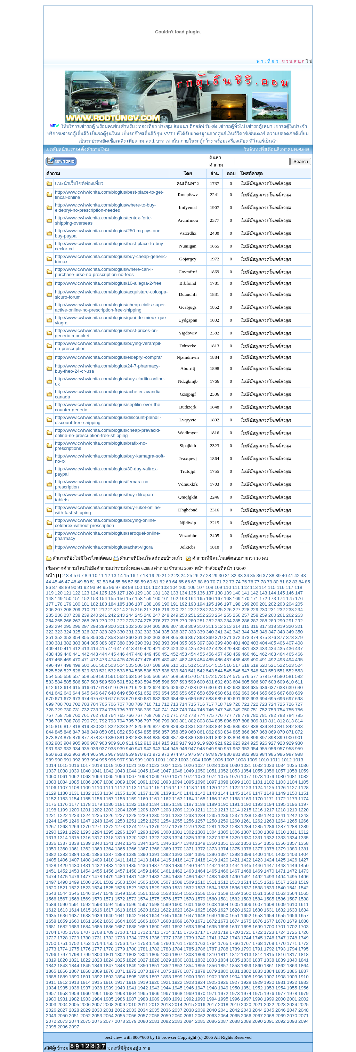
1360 (62, 848)
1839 (280, 960)
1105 (303, 782)
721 (245, 704)
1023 (154, 765)
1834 (223, 960)
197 (228, 604)
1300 (166, 832)
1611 (303, 904)
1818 (303, 954)
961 (59, 754)
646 (94, 693)
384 (85, 643)
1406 (62, 860)
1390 (143, 854)
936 (94, 748)
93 (92, 587)
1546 (85, 893)
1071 (177, 776)
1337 (62, 843)
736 (121, 709)
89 (67, 587)
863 (218, 732)
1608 (269, 904)
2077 (108, 1021)
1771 (292, 943)
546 (236, 670)
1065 (108, 776)
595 (156, 682)
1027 (200, 765)
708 (130, 704)
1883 (257, 971)
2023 (280, 1004)
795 (130, 720)
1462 (177, 871)
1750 (51, 943)
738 (139, 709)
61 (156, 581)
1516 (269, 882)
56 (124, 581)
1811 (223, 954)
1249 (108, 821)
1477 (85, 876)
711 (156, 704)
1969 (189, 993)
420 (148, 648)
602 (218, 682)
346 (263, 631)
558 (85, 676)
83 (295, 581)
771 (174, 715)
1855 (200, 965)
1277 (166, 826)
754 (281, 709)
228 (245, 609)
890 (201, 737)
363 (156, 637)
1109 (85, 787)
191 (174, 604)
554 (50, 676)
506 (139, 665)
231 (272, 609)
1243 (303, 815)
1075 (223, 776)
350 (299, 631)
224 (210, 609)
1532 (189, 887)
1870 (108, 971)
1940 (120, 987)
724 (272, 704)
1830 (177, 960)
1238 (246, 815)
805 (218, 720)
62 (162, 581)
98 (124, 587)
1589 (51, 904)
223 (201, 609)
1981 (62, 999)
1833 (212, 960)
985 (272, 754)
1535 (223, 887)
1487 (200, 876)
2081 (154, 1021)
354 (76, 637)
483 (192, 659)
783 (281, 715)
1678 (280, 921)
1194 (269, 804)
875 (67, 737)
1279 (189, 826)
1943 (154, 987)
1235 (212, 815)
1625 (200, 910)
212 (103, 609)
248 (165, 615)
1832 (200, 960)
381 (59, 643)
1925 (212, 982)
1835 (234, 960)
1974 (246, 993)
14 (120, 575)
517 (236, 665)
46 (61, 581)
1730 (85, 937)
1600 (177, 904)
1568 (74, 898)
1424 (269, 860)
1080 (280, 776)
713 (174, 704)
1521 (62, 887)
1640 (108, 915)
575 (236, 676)
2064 (223, 1015)
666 (272, 693)
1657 (303, 915)
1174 (303, 798)
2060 (177, 1015)
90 (73, 587)
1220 (303, 809)
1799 (85, 954)
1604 (223, 904)
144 (272, 593)
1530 (166, 887)
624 (156, 687)
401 (236, 643)
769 (156, 715)
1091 (143, 782)
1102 (269, 782)
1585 (269, 898)
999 (139, 759)
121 (67, 593)
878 (94, 737)
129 (139, 593)
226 (228, 609)
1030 (234, 765)
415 (103, 648)
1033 (269, 765)
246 (148, 615)
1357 (292, 843)
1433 (108, 865)
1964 (131, 993)
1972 (223, 993)
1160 (143, 798)
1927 (234, 982)
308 (183, 626)
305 (156, 626)
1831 (189, 960)
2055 (120, 1015)
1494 (280, 876)
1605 (234, 904)
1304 (212, 832)
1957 (51, 993)
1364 (108, 848)
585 (67, 682)
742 (174, 709)
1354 (257, 843)
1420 (223, 860)
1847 (108, 965)
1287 (280, 826)
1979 (303, 993)
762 (94, 715)
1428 (51, 865)
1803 (131, 954)
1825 (120, 960)
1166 (212, 798)
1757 (131, 943)
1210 (189, 809)
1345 (154, 843)
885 (156, 737)
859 (183, 732)
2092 (280, 1021)
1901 (200, 976)
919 (201, 743)
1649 (212, 915)
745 (201, 709)
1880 (223, 971)
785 (299, 715)
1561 (257, 893)
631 (218, 687)
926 (263, 743)
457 (218, 654)
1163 (177, 798)
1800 (97, 954)
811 (272, 720)
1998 (257, 999)
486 (218, 659)
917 (183, 743)
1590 (62, 904)
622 (139, 687)
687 (201, 698)
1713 (154, 932)
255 (228, 615)
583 (50, 682)
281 (201, 620)
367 (192, 637)
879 (103, 737)
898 (272, 737)
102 (156, 587)
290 (281, 620)
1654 (269, 915)
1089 (120, 782)
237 (67, 615)
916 (174, 743)
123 (85, 593)
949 (210, 748)
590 (112, 682)
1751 (62, 943)
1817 (292, 954)
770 (165, 715)
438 (50, 654)
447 (130, 654)
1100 (246, 782)
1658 (51, 921)
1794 (292, 949)
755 (290, 709)
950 (218, 748)
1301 (177, 832)
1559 (234, 893)
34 (246, 575)
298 (94, 626)
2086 (212, 1021)
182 (94, 604)
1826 (131, 960)
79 (269, 581)
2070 (292, 1015)
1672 (212, 921)
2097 (74, 1026)
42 (297, 575)
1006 (218, 759)
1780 (131, 949)
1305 (223, 832)
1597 (143, 904)
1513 (234, 882)
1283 (234, 826)
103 (165, 587)
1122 (234, 787)
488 (236, 659)
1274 (131, 826)
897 (263, 737)
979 (218, 754)
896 (254, 737)
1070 (166, 776)
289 (272, 620)
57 (130, 581)
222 (192, 609)
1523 (85, 887)
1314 (62, 837)
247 (156, 615)
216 (139, 609)
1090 (131, 782)
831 (192, 726)
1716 (189, 932)
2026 (51, 1010)
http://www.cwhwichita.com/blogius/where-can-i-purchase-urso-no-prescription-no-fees (104, 272)
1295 (108, 832)
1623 (177, 910)
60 (149, 581)
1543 (51, 893)
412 (76, 648)
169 (236, 598)
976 (192, 754)
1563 (280, 893)
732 (85, 709)
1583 (246, 898)
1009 (252, 759)
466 (299, 654)
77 (257, 581)
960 (50, 754)
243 (121, 615)
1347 (177, 843)
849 (94, 732)
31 (227, 575)
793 (112, 720)
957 (281, 748)
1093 (166, 782)
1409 (97, 860)
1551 (143, 893)
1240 (269, 815)
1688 (131, 926)
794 (121, 720)
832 (201, 726)
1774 (62, 949)
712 (165, 704)
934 (76, 748)
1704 (51, 932)
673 (76, 698)
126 (112, 593)
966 (103, 754)
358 (112, 637)
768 (148, 715)
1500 (85, 882)
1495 (292, 876)
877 (85, 737)
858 (174, 732)
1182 (131, 804)
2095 (51, 1026)
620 (121, 687)
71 (219, 581)
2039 (200, 1010)
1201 (85, 809)
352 (59, 637)
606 (254, 682)
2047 (292, 1010)
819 (85, 726)
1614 (74, 910)
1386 (97, 854)
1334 (292, 837)
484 (201, 659)
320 (290, 626)
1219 (292, 809)
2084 (189, 1021)
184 (112, 604)
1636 (62, 915)
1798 (74, 954)
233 (290, 609)
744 (192, 709)
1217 (269, 809)
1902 (212, 976)
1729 (74, 937)
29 (215, 575)
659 (210, 693)
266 (67, 620)
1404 (303, 854)
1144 (223, 793)
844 (50, 732)
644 (76, 693)
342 (228, 631)
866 (245, 732)
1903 (223, 976)
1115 (154, 787)
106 (191, 587)
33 (240, 575)
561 (112, 676)
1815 (269, 954)
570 (192, 676)
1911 (51, 982)
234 (299, 609)
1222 (62, 815)
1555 (189, 893)
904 (67, 743)
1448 (280, 865)
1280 (200, 826)
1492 (257, 876)
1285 (257, 826)
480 (165, 659)
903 (59, 743)
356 (94, 637)
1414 (154, 860)
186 (130, 604)
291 (290, 620)
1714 (166, 932)
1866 (62, 971)
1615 (85, 910)
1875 (166, 971)
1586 (280, 898)
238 (76, 615)
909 (112, 743)
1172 (280, 798)
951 (228, 748)
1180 (108, 804)
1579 (200, 898)
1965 (143, 993)
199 (245, 604)
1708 (97, 932)
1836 (246, 960)
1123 (246, 787)
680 (139, 698)
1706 (74, 932)
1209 (177, 809)
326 (85, 631)
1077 (246, 776)
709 (139, 704)
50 (86, 581)
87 (54, 587)
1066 (120, 776)
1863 (292, 965)
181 (85, 604)
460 (245, 654)
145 (281, 593)
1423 (257, 860)
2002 (303, 999)
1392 (166, 854)
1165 (200, 798)
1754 (97, 943)
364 (165, 637)
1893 (108, 976)
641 (50, 693)
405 (272, 643)
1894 (120, 976)
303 (139, 626)
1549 (120, 893)
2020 (246, 1004)
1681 (51, 926)
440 (67, 654)
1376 (246, 848)
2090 (257, 1021)
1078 (257, 776)
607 (263, 682)
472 (94, 659)
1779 (120, 949)
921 (218, 743)
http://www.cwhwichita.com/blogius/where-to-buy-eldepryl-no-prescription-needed (105, 207)
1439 (177, 865)
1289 (303, 826)
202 (272, 604)
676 (103, 698)
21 (164, 575)
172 (263, 598)
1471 (280, 871)
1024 (166, 765)
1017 (85, 765)
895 (245, 737)
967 (112, 754)
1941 (131, 987)
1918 (131, 982)
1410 (108, 860)
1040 (85, 771)
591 (121, 682)
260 (272, 615)
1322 (154, 837)
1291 (62, 832)
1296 (120, 832)
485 (210, 659)
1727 (51, 937)
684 (174, 698)
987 (290, 754)
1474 (51, 876)
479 (156, 659)
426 (201, 648)
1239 (257, 815)
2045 (269, 1010)
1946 (189, 987)
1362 (85, 848)
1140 (177, 793)
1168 (234, 798)
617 (94, 687)
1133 (97, 793)
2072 (51, 1021)
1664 (120, 921)
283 (218, 620)
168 (228, 598)
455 (201, 654)
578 (263, 676)
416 (112, 648)
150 (67, 598)
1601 (189, 904)
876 (76, 737)
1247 (85, 821)
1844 (74, 965)
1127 (292, 787)
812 (281, 720)
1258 (212, 821)
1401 (269, 854)
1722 (257, 932)
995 (103, 759)
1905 (246, 976)
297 (85, 626)
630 (210, 687)
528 (76, 670)
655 (174, 693)
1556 (200, 893)
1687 (120, 926)
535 (139, 670)
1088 (108, 782)
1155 (85, 798)
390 (139, 643)
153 (94, 598)
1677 (269, 921)
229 (254, 609)
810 (263, 720)
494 (290, 659)
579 (272, 676)
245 (139, 615)
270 (103, 620)
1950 (234, 987)
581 (290, 676)
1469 (257, 871)
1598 (154, 904)
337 (183, 631)
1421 (234, 860)
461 (254, 654)
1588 (303, 898)
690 (228, 698)
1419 (212, 860)
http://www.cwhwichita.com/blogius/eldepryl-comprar (108, 357)
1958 (62, 993)
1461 (166, 871)
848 (85, 732)
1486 (189, 876)
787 (59, 720)
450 (156, 654)
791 (94, 720)
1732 (108, 937)
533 (121, 670)
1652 (246, 915)
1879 (212, 971)
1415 (166, 860)
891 (210, 737)
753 (272, 709)
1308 (257, 832)
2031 (108, 1010)
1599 (166, 904)
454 (192, 654)
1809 (200, 954)
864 (228, 732)
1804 (143, 954)
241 (103, 615)
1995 (223, 999)
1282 (223, 826)
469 (67, 659)
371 (228, 637)
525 (50, 670)
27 (202, 575)
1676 (257, 921)
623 (148, 687)
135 (192, 593)
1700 (269, 926)
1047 (166, 771)
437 (299, 648)
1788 (223, 949)
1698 (246, 926)
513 (201, 665)
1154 (74, 798)
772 (183, 715)
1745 (257, 937)
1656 (292, 915)
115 (271, 587)
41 (290, 575)
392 (156, 643)
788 (67, 720)
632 (228, 687)
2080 (143, 1021)
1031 (246, 765)
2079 (131, 1021)
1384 (74, 854)
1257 (200, 821)
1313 (51, 837)
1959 (74, 993)
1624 (189, 910)
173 (272, 598)
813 (290, 720)
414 (94, 648)
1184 (154, 804)
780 (254, 715)
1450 (303, 865)
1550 (131, 893)
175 (290, 598)
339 (201, 631)
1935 (62, 987)
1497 (51, 882)
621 (130, 687)
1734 (131, 937)
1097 (212, 782)
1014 (51, 765)
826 (148, 726)
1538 (257, 887)
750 (245, 709)
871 (290, 732)
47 (67, 581)
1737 (166, 937)
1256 (189, 821)
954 (254, 748)
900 (290, 737)
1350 (212, 843)
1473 (303, 871)
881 (121, 737)
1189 (212, 804)
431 (245, 648)
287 (254, 620)
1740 (200, 937)
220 (174, 609)
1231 (166, 815)
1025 (177, 765)
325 (76, 631)
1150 (292, 793)
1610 (292, 904)
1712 (143, 932)
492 (272, 659)
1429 (62, 865)
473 (103, 659)
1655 (280, 915)
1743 (234, 937)
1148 (269, 793)
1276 (154, 826)
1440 (189, 865)
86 (48, 587)
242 (112, 615)
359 (121, 637)
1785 (189, 949)
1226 (108, 815)
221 (183, 609)
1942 (143, 987)
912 (139, 743)
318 (272, 626)
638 (281, 687)
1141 (189, 793)
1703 (303, 926)
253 (210, 615)
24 (183, 575)
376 (272, 637)
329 (112, 631)
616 (85, 687)
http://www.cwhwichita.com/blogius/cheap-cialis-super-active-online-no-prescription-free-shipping (111, 307)
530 (94, 670)
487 (228, 659)
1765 (223, 943)
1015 (62, 765)
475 (121, 659)
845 (59, 732)
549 (263, 670)
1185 (166, 804)
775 (210, 715)
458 (228, 654)
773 (192, 715)
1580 (212, 898)
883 (139, 737)
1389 (131, 854)
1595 (120, 904)
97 (118, 587)
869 (272, 732)
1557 (212, 893)
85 (307, 581)
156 (121, 598)
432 (254, 648)
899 (281, 737)
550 (272, 670)
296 (76, 626)
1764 (212, 943)
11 (101, 575)
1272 (108, 826)
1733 (120, 937)
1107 (62, 787)
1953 (269, 987)
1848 (120, 965)
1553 (166, 893)
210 (85, 609)
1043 (120, 771)
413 (85, 648)
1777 (97, 949)
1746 (269, 937)
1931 (280, 982)
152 (85, 598)
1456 (108, 871)
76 (250, 581)
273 (130, 620)
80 (275, 581)
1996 (234, 999)
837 (245, 726)
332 (139, 631)
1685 (97, 926)
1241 (280, 815)
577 (254, 676)
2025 (303, 1004)
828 (165, 726)
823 (121, 726)
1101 (257, 782)
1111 (108, 787)
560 (103, 676)
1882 (246, 971)
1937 (85, 987)
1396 (212, 854)
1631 (269, 910)
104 (174, 587)
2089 (246, 1021)
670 (50, 698)
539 (174, 670)
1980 (51, 999)
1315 (74, 837)
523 (290, 665)
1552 (154, 893)
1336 (51, 843)
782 (272, 715)
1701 (280, 926)
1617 (108, 910)
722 (254, 704)
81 (282, 581)
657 (192, 693)
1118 (189, 787)
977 (201, 754)
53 (105, 581)
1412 (131, 860)
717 (210, 704)
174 (281, 598)
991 (67, 759)
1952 (257, 987)
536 (148, 670)
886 (165, 737)
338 (192, 631)
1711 (131, 932)
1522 (74, 887)
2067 (257, 1015)
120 (59, 593)
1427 (303, 860)
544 (218, 670)
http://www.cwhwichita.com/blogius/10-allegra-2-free (108, 283)
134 (183, 593)
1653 (257, 915)
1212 (212, 809)
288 (263, 620)
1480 (120, 876)
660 (218, 693)
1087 (97, 782)
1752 (74, 943)
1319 (120, 837)
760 (76, 715)
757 (50, 715)
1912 (62, 982)
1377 (257, 848)
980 (228, 754)
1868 (85, 971)
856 (156, 732)
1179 (97, 804)
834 (218, 726)
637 (272, 687)
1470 (269, 871)
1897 (154, 976)
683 (165, 698)
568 (174, 676)
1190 (223, 804)
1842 (51, 965)
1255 (177, 821)
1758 (143, 943)
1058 (292, 771)
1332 (269, 837)
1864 (303, 965)
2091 (269, 1021)
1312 (303, 832)
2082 (166, 1021)
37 (265, 575)
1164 (189, 798)
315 (245, 626)
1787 (212, 949)
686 (192, 698)
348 (281, 631)
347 (272, 631)
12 (107, 575)
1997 (246, 999)
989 (50, 759)
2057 (143, 1015)
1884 (269, 971)
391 (148, 643)
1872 (131, 971)
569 (183, 676)
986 (281, 754)
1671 (200, 921)
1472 (292, 871)
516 (228, 665)
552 (290, 670)
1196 (292, 804)
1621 (154, 910)
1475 (62, 876)
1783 (166, 949)
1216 (257, 809)
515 (218, 665)
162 (174, 598)
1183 (143, 804)
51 (92, 581)
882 (130, 737)
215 (130, 609)
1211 (200, 809)
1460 (154, 871)
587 (85, 682)
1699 (257, 926)
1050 (200, 771)
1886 (292, 971)
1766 (234, 943)
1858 (234, 965)
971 (148, 754)
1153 (62, 798)
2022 (269, 1004)
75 (244, 581)
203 (281, 604)
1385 (85, 854)
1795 (303, 949)
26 (196, 575)
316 (254, 626)
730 (67, 709)
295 (67, 626)
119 (50, 593)
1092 (154, 782)
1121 (223, 787)
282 (210, 620)
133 (174, 593)
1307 (246, 832)
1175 (51, 804)
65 (181, 581)
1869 (97, 971)
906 (85, 743)
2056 (131, 1015)
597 (174, 682)
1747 (280, 937)
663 (245, 693)
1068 (143, 776)
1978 (292, 993)
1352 (234, 843)
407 (290, 643)
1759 (154, 943)
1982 (74, 999)
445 (112, 654)
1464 (200, 871)
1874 (154, 971)
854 (139, 732)
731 (76, 709)
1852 (166, 965)
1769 (269, 943)
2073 (62, 1021)
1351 (223, 843)
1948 (212, 987)
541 (192, 670)
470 (76, 659)
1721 (246, 932)
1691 (166, 926)
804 (210, 720)
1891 (85, 976)
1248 (97, 821)
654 (165, 693)
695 (272, 698)
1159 (131, 798)
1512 (223, 882)
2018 (223, 1004)
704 (94, 704)
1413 (143, 860)
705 (103, 704)
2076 (97, 1021)
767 (139, 715)
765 (121, 715)
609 (281, 682)
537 (156, 670)
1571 (108, 898)
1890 (74, 976)
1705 (62, 932)
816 (59, 726)
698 (299, 698)
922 (228, 743)
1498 (62, 882)
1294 (97, 832)
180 (76, 604)
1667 (154, 921)
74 (238, 581)
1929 (257, 982)
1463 (189, 871)
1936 (74, 987)
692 (245, 698)
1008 (241, 759)
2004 (62, 1004)
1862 (280, 965)
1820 (62, 960)
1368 (154, 848)
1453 (74, 871)
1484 (166, 876)
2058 (154, 1015)
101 (147, 587)
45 (54, 581)
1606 (246, 904)
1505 (143, 882)
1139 (166, 793)
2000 (280, 999)
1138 (154, 793)
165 (201, 598)
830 (183, 726)
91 (80, 587)
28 (208, 575)
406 (281, 643)
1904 (234, 976)
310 (201, 626)
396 (192, 643)
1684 (85, 926)
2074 (74, 1021)
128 (130, 593)
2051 (74, 1015)
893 (228, 737)
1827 (143, 960)
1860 (257, 965)
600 (201, 682)
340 (210, 631)
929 (290, 743)
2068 (269, 1015)
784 (290, 715)
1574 (143, 898)
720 (236, 704)
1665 (131, 921)
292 (299, 620)
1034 (280, 765)
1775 (74, 949)
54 (111, 581)
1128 (303, 787)
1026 (189, 765)
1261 (246, 821)
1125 (269, 787)
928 (281, 743)
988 (299, 754)
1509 (189, 882)
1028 (212, 765)
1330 (246, 837)
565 (148, 676)
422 (165, 648)
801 (183, 720)
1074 (212, 776)
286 (245, 620)
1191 (234, 804)
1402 (280, 854)
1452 (62, 871)
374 (254, 637)
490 (254, 659)
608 (272, 682)
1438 (166, 865)
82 (288, 581)
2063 (212, 1015)
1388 (120, 854)
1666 (143, 921)
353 (67, 637)
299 (103, 626)
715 (192, 704)
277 (165, 620)
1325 (189, 837)
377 (281, 637)
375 (263, 637)
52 (99, 581)
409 (50, 648)
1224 (85, 815)
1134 (108, 793)
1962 (108, 993)
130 (148, 593)
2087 (223, 1021)
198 (236, 604)
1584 (257, 898)
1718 (212, 932)
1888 (51, 976)
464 (281, 654)
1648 (200, 915)
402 (245, 643)
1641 (120, 915)
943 (156, 748)
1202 (97, 809)
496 (50, 665)
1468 (246, 871)
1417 (189, 860)
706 (112, 704)
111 (236, 587)
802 (192, 720)
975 (183, 754)
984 (263, 754)
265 (59, 620)
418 (130, 648)
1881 (234, 971)
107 (200, 587)
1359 (51, 848)
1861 (269, 965)
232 (281, 609)
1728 (62, 937)
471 (85, 659)
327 (94, 631)
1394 (189, 854)
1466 (223, 871)
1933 (303, 982)
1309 (269, 832)
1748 (292, 937)
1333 (280, 837)
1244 (51, 821)
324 (67, 631)
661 (228, 693)
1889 (62, 976)
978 (210, 754)
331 (130, 631)
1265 (292, 821)
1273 (120, 826)
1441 (200, 865)
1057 (280, 771)
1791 (257, 949)
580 (281, 676)
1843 (62, 965)
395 (183, 643)
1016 (74, 765)
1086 (85, 782)
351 (50, 637)
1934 (51, 987)
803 (201, 720)
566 (156, 676)
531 (103, 670)
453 (183, 654)
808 (245, 720)
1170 (257, 798)
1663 (108, 921)
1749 (303, 937)
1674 (234, 921)
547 (245, 670)
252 (201, 615)
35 (253, 575)
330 (121, 631)
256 (236, 615)
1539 (269, 887)
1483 (154, 876)
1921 (166, 982)
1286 (269, 826)
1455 (97, 871)
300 (112, 626)
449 (148, 654)
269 (94, 620)
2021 (257, 1004)
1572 (120, 898)
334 (156, 631)
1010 (264, 759)
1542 (303, 887)
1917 (120, 982)
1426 (292, 860)
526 (59, 670)
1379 (280, 848)
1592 (85, 904)
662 (236, 693)
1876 (177, 971)
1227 (120, 815)
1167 (223, 798)
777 (228, 715)
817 (67, 726)
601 (210, 682)
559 (94, 676)
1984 (97, 999)
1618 (120, 910)
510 (174, 665)
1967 (166, 993)
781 (263, 715)
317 (263, 626)
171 (254, 598)
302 (130, 626)
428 (218, 648)
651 (139, 693)
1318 (108, 837)
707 (121, 704)
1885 (280, 971)
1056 (269, 771)
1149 (280, 793)
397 (201, 643)
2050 (62, 1015)
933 (67, 748)
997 (121, 759)
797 (148, 720)
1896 (143, 976)
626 (174, 687)
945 (174, 748)
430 (236, 648)
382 (67, 643)
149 (59, 598)
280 (192, 620)
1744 (246, 937)
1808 (189, 954)
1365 (120, 848)
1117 (177, 787)
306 (165, 626)
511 (183, 665)
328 (103, 631)
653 (156, 693)
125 (103, 593)
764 (112, 715)
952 (236, 748)
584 (59, 682)
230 (263, 609)
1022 (143, 765)
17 (139, 575)
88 (61, 587)
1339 (85, 843)
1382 (51, 854)
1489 (223, 876)
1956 (303, 987)
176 (299, 598)
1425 (280, 860)
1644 (154, 915)
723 (263, 704)
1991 (177, 999)
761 (85, 715)
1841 (303, 960)
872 (299, 732)
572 (210, 676)
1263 (269, 821)
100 (138, 587)
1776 (85, 949)
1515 (257, 882)
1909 (292, 976)
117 (289, 587)
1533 (200, 887)
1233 (189, 815)
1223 (74, 815)
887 (174, 737)
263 (299, 615)
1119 (200, 787)
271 (112, 620)
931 (50, 748)
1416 (177, 860)
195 (210, 604)
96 (111, 587)
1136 (131, 793)
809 (254, 720)
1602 (200, 904)
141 (245, 593)
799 (165, 720)
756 (299, 709)
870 (281, 732)
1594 (108, 904)
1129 (51, 793)
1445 (246, 865)
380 (50, 643)
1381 (303, 848)
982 (245, 754)
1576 (166, 898)
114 (263, 587)
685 (183, 698)
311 (210, 626)
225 (218, 609)
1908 (280, 976)
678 (121, 698)
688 (210, 698)
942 (148, 748)
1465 (212, 871)
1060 (51, 776)
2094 (303, 1021)
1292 (74, 832)
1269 (74, 826)
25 (189, 575)
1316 (85, 837)
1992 (189, 999)
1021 (131, 765)
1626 (212, 910)
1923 (189, 982)
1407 (74, 860)
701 (67, 704)
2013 (166, 1004)
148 (50, 598)
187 (139, 604)
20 (158, 575)
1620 (143, 910)
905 (76, 743)
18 (145, 575)
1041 (97, 771)
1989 (154, 999)
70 (212, 581)
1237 (234, 815)
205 (299, 604)
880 (112, 737)
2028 (74, 1010)
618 (103, 687)
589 (103, 682)
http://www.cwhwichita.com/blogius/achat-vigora (104, 547)
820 (94, 726)
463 (272, 654)
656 (183, 693)
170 (245, 598)
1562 (269, 893)
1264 (280, 821)
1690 (154, 926)
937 (103, 748)
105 (182, 587)
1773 (51, 949)
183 (103, 604)
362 (148, 637)
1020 (120, 765)
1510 (200, 882)
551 (281, 670)
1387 (108, 854)
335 (165, 631)
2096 (62, 1026)
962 (67, 754)
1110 (97, 787)
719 (228, 704)
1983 (85, 999)
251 (192, 615)
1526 (120, 887)
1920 (154, 982)
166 (210, 598)
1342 (120, 843)
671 (59, 698)
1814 (257, 954)
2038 (189, 1010)
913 (148, 743)
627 (183, 687)
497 (59, 665)
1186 (177, 804)
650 (130, 693)
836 (236, 726)
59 (143, 581)
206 (50, 609)
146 (290, 593)
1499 (74, 882)
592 (130, 682)
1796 (51, 954)
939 (121, 748)
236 (59, 615)
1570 (97, 898)
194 (201, 604)
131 (156, 593)
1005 (206, 759)
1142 (200, 793)
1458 (131, 871)
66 (187, 581)
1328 (223, 837)
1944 (166, 987)
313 (228, 626)
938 (112, 748)
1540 (280, 887)
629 (201, 687)
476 (130, 659)
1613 (62, 910)
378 (290, 637)
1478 (97, 876)
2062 (200, 1015)
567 (165, 676)
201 (263, 604)
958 (290, 748)
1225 (97, 815)
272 (121, 620)
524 (299, 665)
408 (299, 643)
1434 (120, 865)
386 (103, 643)
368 (201, 637)
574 (228, 676)
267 (76, 620)
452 (174, 654)
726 (290, 704)
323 (59, 631)
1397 (223, 854)
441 (76, 654)
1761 (177, 943)
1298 (143, 832)
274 (139, 620)
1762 (189, 943)
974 (174, 754)
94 (99, 587)
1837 (257, 960)
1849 (131, 965)
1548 (108, 893)
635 (254, 687)
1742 (223, 937)
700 (59, 704)
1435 (131, 865)
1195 (280, 804)
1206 (143, 809)
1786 (200, 949)
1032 (257, 765)
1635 (51, 915)
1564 (292, 893)
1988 (143, 999)
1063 (85, 776)
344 (245, 631)
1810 (212, 954)
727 (299, 704)
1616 (97, 910)
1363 (97, 848)
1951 (246, 987)
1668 (166, 921)
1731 (97, 937)
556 (67, 676)
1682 (62, 926)
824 (130, 726)
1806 (166, 954)
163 (183, 598)
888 (183, 737)
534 (130, 670)
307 (174, 626)
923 (236, 743)
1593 (97, 904)
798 (156, 720)
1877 (189, 971)
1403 (292, 854)
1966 (154, 993)
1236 (223, 815)
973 (165, 754)
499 (76, 665)
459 (236, 654)
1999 (269, 999)
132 (165, 593)
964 (85, 754)
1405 (51, 860)
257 (245, 615)
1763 (200, 943)
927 (272, 743)
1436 (143, 865)
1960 (85, 993)
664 (254, 693)
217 (148, 609)
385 (94, 643)
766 (130, 715)
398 (210, 643)
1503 (120, 882)
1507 (166, 882)
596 (165, 682)
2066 (246, 1015)
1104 (292, 782)
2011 (143, 1004)
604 (236, 682)
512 (192, 665)
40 (284, 575)
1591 (74, 904)
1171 (269, 798)
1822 (85, 960)
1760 (166, 943)
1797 (62, 954)
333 (148, 631)
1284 (246, 826)
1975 (257, 993)
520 (263, 665)
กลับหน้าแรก (62, 149)
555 (59, 676)
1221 (51, 815)
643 (67, 693)
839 (263, 726)
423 (174, 648)
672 (67, 698)
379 (299, 637)
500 (85, 665)
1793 (280, 949)
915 (165, 743)
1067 (131, 776)
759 (67, 715)
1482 (143, 876)
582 (299, 676)
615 (76, 687)
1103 (280, 782)
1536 (234, 887)
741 (165, 709)
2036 (166, 1010)
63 (168, 581)
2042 (234, 1010)
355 (85, 637)
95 (105, 587)
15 (126, 575)
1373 (212, 848)
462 (263, 654)
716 (201, 704)
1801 (108, 954)
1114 (143, 787)
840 (272, 726)
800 (174, 720)
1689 (143, 926)
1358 (303, 843)
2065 (234, 1015)
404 (263, 643)
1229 (143, 815)
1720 (234, 932)
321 (299, 626)
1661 (85, 921)
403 (254, 643)
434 (272, 648)
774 (201, 715)
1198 (51, 809)
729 (59, 709)
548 (254, 670)
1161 (154, 798)
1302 (189, 832)
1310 (280, 832)
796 (139, 720)
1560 (246, 893)
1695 (212, 926)
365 (174, 637)
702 (76, 704)
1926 (223, 982)
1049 (189, 771)
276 (156, 620)
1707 (85, 932)
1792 (269, 949)
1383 (62, 854)
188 (148, 604)
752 (263, 709)
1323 (166, 837)
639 (290, 687)
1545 (74, 893)
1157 (108, 798)
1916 (108, 982)
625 (165, 687)
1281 (212, 826)
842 (290, 726)
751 (254, 709)
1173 (292, 798)
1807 (177, 954)
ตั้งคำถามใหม (95, 149)
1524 (97, 887)
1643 (143, 915)
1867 (74, 971)
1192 (246, 804)
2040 (212, 1010)
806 (228, 720)
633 (236, 687)
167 (218, 598)
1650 (223, 915)
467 (50, 659)
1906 (257, 976)
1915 (97, 982)
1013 (298, 759)
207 (59, 609)
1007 (229, 759)
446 (121, 654)
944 (165, 748)
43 (303, 575)
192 (183, 604)
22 (170, 575)
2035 (154, 1010)
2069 (280, 1015)
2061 (189, 1015)
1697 (234, 926)
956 (272, 748)
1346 (166, 843)
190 (165, 604)
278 (174, 620)
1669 (177, 921)
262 (290, 615)
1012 (287, 759)
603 (228, 682)
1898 (166, 976)
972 (156, 754)
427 (210, 648)
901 (299, 737)
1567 (62, 898)
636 (263, 687)
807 (236, 720)
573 (218, 676)
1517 (280, 882)
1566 (51, 898)
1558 (223, 893)
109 (218, 587)
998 (130, 759)
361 (139, 637)
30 (221, 575)
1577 (177, 898)
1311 (292, 832)
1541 (292, 887)
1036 (303, 765)
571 (201, 676)
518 (245, 665)
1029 (223, 765)
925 (254, 743)
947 (192, 748)
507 (148, 665)
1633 (292, 910)
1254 (166, 821)
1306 (234, 832)
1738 (177, 937)
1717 (200, 932)
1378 (269, 848)
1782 (154, 949)
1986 (120, 999)
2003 (51, 1004)
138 (218, 593)
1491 (246, 876)
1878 (200, 971)
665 (263, 693)
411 (67, 648)
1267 (51, 826)
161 (165, 598)
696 (281, 698)
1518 (292, 882)
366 (183, 637)
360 (130, 637)
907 (94, 743)
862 (210, 732)
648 (112, 693)
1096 (200, 782)
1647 (189, 915)
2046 (280, 1010)
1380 (292, 848)
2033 (131, 1010)
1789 (234, 949)
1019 (108, 765)
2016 (200, 1004)
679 (130, 698)
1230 (154, 815)
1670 (189, 921)
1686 (108, 926)
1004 (195, 759)
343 (236, 631)
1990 (166, 999)
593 (139, 682)
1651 (234, 915)
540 (183, 670)
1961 (97, 993)
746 (210, 709)
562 (121, 676)
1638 (85, 915)
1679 (292, 921)
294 (59, 626)
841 (281, 726)
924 (245, 743)
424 (183, 648)
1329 (234, 837)
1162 (166, 798)
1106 (51, 787)
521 (272, 665)
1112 (120, 787)
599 (192, 682)
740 (156, 709)
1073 (200, 776)
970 (139, 754)
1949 (223, 987)
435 (281, 648)
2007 (97, 1004)
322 (50, 631)
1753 (85, 943)
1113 (131, 787)
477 (139, 659)
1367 (143, 848)
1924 (200, 982)
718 (218, 704)
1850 (143, 965)
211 (94, 609)
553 (299, 670)
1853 (177, 965)
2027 (62, 1010)
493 (281, 659)
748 (228, 709)
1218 (280, 809)
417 (121, 648)
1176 (62, 804)
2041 (223, 1010)
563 (130, 676)
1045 (143, 771)
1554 (177, 893)
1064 (97, 776)
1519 (303, 882)
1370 (177, 848)
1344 (143, 843)
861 (201, 732)
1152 (51, 798)
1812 (234, 954)
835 (228, 726)
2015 (189, 1004)
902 (50, 743)
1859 (246, 965)
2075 (85, 1021)
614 (67, 687)
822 (112, 726)
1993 (200, 999)
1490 (234, 876)
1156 (97, 798)
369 (210, 637)
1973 (234, 993)
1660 (74, 921)
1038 (62, 771)
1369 (166, 848)
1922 (177, 982)
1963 (120, 993)
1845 (85, 965)
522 (281, 665)
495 (299, 659)
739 (148, 709)
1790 (246, 949)
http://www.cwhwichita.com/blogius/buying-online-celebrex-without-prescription (105, 523)
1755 (108, 943)
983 (254, 754)
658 (201, 693)
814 (299, 720)
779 (245, 715)
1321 (143, 837)
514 (210, 665)
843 (299, 726)
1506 (154, 882)
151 (76, 598)
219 (165, 609)
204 (290, 604)
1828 (154, 960)
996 (112, 759)
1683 (74, 926)
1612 (51, 910)
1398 (234, 854)
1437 (154, 865)
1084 (62, 782)
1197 (303, 804)
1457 (120, 871)
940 (130, 748)
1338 (74, 843)
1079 (269, 776)
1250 (120, 821)
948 (201, 748)
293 (50, 626)
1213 (223, 809)
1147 (257, 793)
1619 (131, 910)
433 (263, 648)
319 (281, 626)
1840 (292, 960)
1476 (74, 876)
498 (67, 665)
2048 (303, 1010)
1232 (177, 815)
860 (192, 732)
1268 (62, 826)
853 (130, 732)
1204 (120, 809)
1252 (143, 821)
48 (73, 581)
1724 (280, 932)
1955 (292, 987)
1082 (303, 776)
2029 (85, 1010)
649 (121, 693)
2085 (200, 1021)
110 (227, 587)
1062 (74, 776)
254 (218, 615)
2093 (292, 1021)
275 (148, 620)
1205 (131, 809)
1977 (280, 993)
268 (85, 620)
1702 (292, 926)
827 (156, 726)
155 (112, 598)
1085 (74, 782)
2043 (246, 1010)
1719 (223, 932)
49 (80, 581)
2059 (166, 1015)
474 (112, 659)
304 (148, 626)
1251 (131, 821)
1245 (62, 821)
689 (218, 698)
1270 (85, 826)
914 (156, 743)
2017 (212, 1004)
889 (192, 737)
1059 (303, 771)
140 (236, 593)
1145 (234, 793)
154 (103, 598)
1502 (108, 882)
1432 (97, 865)
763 (103, 715)
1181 (120, 804)
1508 (177, 882)
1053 (234, 771)
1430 (74, 865)
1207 (154, 809)
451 (165, 654)
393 (165, 643)
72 (225, 581)
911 (130, 743)
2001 (292, 999)
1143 (212, 793)
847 (76, 732)
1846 (97, 965)
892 (218, 737)
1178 (85, 804)
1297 (131, 832)
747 (218, 709)
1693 (189, 926)
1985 (108, 999)
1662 (97, 921)
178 (59, 604)
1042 (108, 771)
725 (281, 704)
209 (76, 609)
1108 (74, 787)
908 (103, 743)
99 (130, 587)
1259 (223, 821)
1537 (246, 887)
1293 (85, 832)
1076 (234, 776)
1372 (200, 848)
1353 (246, 843)
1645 (166, 915)
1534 (212, 887)
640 (299, 687)
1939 (108, 987)
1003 (183, 759)
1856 (212, 965)
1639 (97, 915)
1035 (292, 765)
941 (139, 748)
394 (174, 643)
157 (130, 598)
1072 (189, 776)
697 (290, 698)
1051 (212, 771)
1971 (212, 993)
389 (130, 643)
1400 (257, 854)
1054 (246, 771)
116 (280, 587)
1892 (97, 976)
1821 (74, 960)
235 (50, 615)
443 (94, 654)
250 (183, 615)
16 (132, 575)
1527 (131, 887)
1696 (223, 926)
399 (218, 643)
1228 (131, 815)
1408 (85, 860)
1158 (120, 798)
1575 (154, 898)
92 (86, 587)
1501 (97, 882)
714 (183, 704)
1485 (177, 876)
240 (94, 615)
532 (112, 670)
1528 (143, 887)
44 (48, 581)
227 (236, 609)
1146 (246, 793)
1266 (303, 821)
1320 (131, 837)
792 (103, 720)
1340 (97, 843)
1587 (292, 898)
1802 (120, 954)
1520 (51, 887)
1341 (108, 843)
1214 (234, 809)
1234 (200, 815)
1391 (154, 854)
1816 (280, 954)
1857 (223, 965)
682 (156, 698)
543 (210, 670)
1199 (62, 809)
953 (245, 748)
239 (85, 615)
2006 (85, 1004)
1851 (154, 965)
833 (210, 726)
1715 (177, 932)
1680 (303, 921)
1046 (154, 771)
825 (139, 726)
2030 (97, 1010)
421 (156, 648)
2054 (108, 1015)
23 (177, 575)
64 (174, 581)
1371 (189, 848)
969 (130, 754)
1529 (154, 887)
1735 (143, 937)
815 (50, 726)
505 (130, 665)
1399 (246, 854)
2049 (51, 1015)
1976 (269, 993)
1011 (275, 759)
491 (263, 659)
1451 (51, 871)
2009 (120, 1004)
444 (103, 654)
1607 (257, 904)
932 (59, 748)
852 (121, 732)
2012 (154, 1004)
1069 (154, 776)
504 (121, 665)
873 (50, 737)
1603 (212, 904)
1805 (154, 954)
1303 (200, 832)
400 (228, 643)
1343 (131, 843)
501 (94, 665)
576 (245, 676)
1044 (131, 771)
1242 (292, 815)
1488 (212, 876)
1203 (108, 809)
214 (121, 609)
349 (290, 631)
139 (228, 593)
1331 (257, 837)
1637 (74, 915)
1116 (166, 787)
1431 (85, 865)
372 (236, 637)
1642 (131, 915)
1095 (189, 782)
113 (254, 587)
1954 (280, 987)
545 (228, 670)
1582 (234, 898)
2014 (177, 1004)
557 (76, 676)
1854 (189, 965)
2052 (85, 1015)
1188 (200, 804)
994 (94, 759)
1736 (154, 937)
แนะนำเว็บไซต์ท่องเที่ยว (79, 183)
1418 (200, 860)
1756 (120, 943)
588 (94, 682)
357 (103, 637)
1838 (269, 960)
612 (50, 687)
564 (139, 676)
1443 (223, 865)
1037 (51, 771)
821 (103, 726)
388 (121, 643)
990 (59, 759)
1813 (246, 954)
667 (281, 693)
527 (67, 670)
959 (299, 748)
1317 (97, 837)
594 (148, 682)
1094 (177, 782)
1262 (257, 821)
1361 (74, 848)
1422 (246, 860)
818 (76, 726)
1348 (189, 843)
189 (156, 604)
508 (156, 665)
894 (236, 737)
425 (192, 648)
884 (148, 737)
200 (254, 604)
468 (59, 659)
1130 (62, 793)
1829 (166, 960)
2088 (234, 1021)
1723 (269, 932)
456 (210, 654)
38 (271, 575)
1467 (234, 871)
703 (85, 704)
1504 (131, 882)
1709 (108, 932)
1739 (189, 937)
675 (94, 698)
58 (136, 581)
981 (236, 754)
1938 (97, 987)
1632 (280, 910)
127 (121, 593)
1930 (269, 982)
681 (148, 698)
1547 (97, 893)
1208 (166, 809)
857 (165, 732)
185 (121, 604)
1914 (85, 982)
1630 (257, 910)
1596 (131, 904)
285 (236, 620)
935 (85, 748)
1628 (234, 910)
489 (245, 659)
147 (299, 593)
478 (148, 659)
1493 (269, 876)
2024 (292, 1004)
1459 (143, 871)
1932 (292, 982)
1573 (131, 898)
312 (218, 626)
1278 (177, 826)
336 (174, 631)
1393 (177, 854)
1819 (51, 960)
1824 (108, 960)
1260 (234, 821)
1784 (177, 949)
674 (85, 698)
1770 (280, 943)
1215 (246, 809)
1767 (246, 943)
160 (156, 598)
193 (192, 604)
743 (183, 709)
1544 (62, 893)
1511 (212, 882)
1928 (246, 982)
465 (290, 654)
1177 (74, 804)
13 (113, 575)
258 (254, 615)
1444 (234, 865)
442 (85, 654)
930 (299, 743)
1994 (212, 999)
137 (210, 593)
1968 (177, 993)
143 (263, 593)
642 (59, 693)
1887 (303, 971)
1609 (280, 904)
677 (112, 698)
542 (201, 670)
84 (301, 581)
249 (174, 615)
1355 (269, 843)
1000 (149, 759)
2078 (120, 1021)
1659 (62, 921)
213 (112, 609)
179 (67, 604)
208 (67, 609)
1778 (108, 949)
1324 (177, 837)
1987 (131, 999)
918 (192, 743)
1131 (74, 793)
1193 (257, 804)
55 (118, 581)
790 (85, 720)
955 (263, 748)
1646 (177, 915)
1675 (246, 921)
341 (218, 631)
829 (174, 726)
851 (112, 732)
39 (278, 575)
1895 (131, 976)
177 (50, 604)
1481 (131, 876)
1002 (172, 759)
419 (139, 648)
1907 (269, 976)
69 (206, 581)
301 (121, 626)
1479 (108, 876)
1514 (246, 882)
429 (228, 648)
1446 (257, 865)
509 (165, 665)
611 (299, 682)
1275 (143, 826)
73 (231, 581)
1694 (200, 926)
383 (76, 643)
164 (192, 598)
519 (254, 665)
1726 (303, 932)
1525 (108, 887)
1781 (143, 949)
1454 (85, 871)
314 (236, 626)
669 (299, 693)
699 (50, 704)
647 (103, 693)
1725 (292, 932)
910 (121, 743)
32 (233, 575)
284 (228, 620)
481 (174, 659)
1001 (160, 759)
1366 (131, 848)
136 (201, 593)
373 (245, 637)
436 (290, 648)
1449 (292, 865)
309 (192, 626)
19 (151, 575)
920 (210, 743)
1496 (303, 876)
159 (148, 598)
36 (259, 575)
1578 (189, 898)
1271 (97, 826)
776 (218, 715)
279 (183, 620)
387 (112, 643)
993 (85, 759)
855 (148, 732)
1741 (212, 937)
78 (263, 581)
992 (76, 759)
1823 (97, 960)
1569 (85, 898)
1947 (200, 987)
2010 (131, 1004)
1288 (292, 826)
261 (281, 615)
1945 (177, 987)
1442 (212, 865)
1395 (200, 854)
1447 (269, 865)
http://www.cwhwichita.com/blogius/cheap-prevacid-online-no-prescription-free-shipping (108, 433)
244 (130, 615)
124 (94, 593)
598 (183, 682)
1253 (154, 821)
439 (59, 654)
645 (85, 693)
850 (103, 732)
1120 (212, 787)
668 (290, 693)
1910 (303, 976)
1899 (177, 976)
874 (59, 737)
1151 (303, 793)
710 (148, 704)
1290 (51, 832)
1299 (154, 832)
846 (67, 732)
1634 (303, 910)
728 (50, 709)
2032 (120, 1010)
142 (254, 593)
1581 (223, 898)
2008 (108, 1004)
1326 (200, 837)
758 (59, 715)
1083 (51, 782)
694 (263, 698)
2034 (143, 1010)
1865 (51, 971)
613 (59, 687)
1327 (212, 837)
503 (112, 665)
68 (200, 581)
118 (298, 587)
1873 (143, 971)
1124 (257, 787)
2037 (177, 1010)
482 (183, 659)
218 (156, 609)
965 (94, 754)
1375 (234, 848)
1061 (62, 776)
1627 (223, 910)
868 (263, 732)
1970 (200, 993)
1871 (120, 971)
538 (165, 670)
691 (236, 698)
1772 (303, 943)
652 (148, 693)
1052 (223, 771)
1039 (74, 771)
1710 (120, 932)
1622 (166, 910)
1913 (74, 982)
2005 (74, 1004)
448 (139, 654)
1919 (143, 982)
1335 (303, 837)
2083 (177, 1021)
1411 (120, 860)
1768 (257, 943)
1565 (303, 893)
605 (245, 682)
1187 (189, 804)
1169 (246, 798)
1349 (200, 843)
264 (50, 620)
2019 (234, 1004)
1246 (74, 821)
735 (112, 709)
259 (263, 615)
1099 (234, 782)
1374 (223, 848)
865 (236, 732)
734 (103, 709)
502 (103, 665)
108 (209, 587)
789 (76, 720)
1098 (223, 782)
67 (193, 581)
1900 (189, 976)
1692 (177, 926)
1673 (223, 921)
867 (254, 732)
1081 (292, 776)
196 (218, 604)
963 (76, 754)
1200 (74, 809)
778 (236, 715)
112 (245, 587)
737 (130, 709)
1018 (97, 765)
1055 (257, 771)
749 (236, 709)
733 (94, 709)
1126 (280, 787)
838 (254, 726)
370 (218, 637)
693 (254, 698)
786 (50, 720)
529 (85, 670)
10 (94, 575)
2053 (97, 1015)
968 (121, 754)
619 (112, 687)
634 (245, 687)
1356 (280, 843)
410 (59, 648)
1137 (143, 793)
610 (290, 682)
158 (139, 598)
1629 (246, 910)
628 (192, 687)
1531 (177, 887)
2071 (303, 1015)
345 (254, 631)
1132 (85, 793)
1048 (177, 771)
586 (76, 682)
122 (76, 593)
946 (183, 748)
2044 (257, 1010)
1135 (120, 793)
